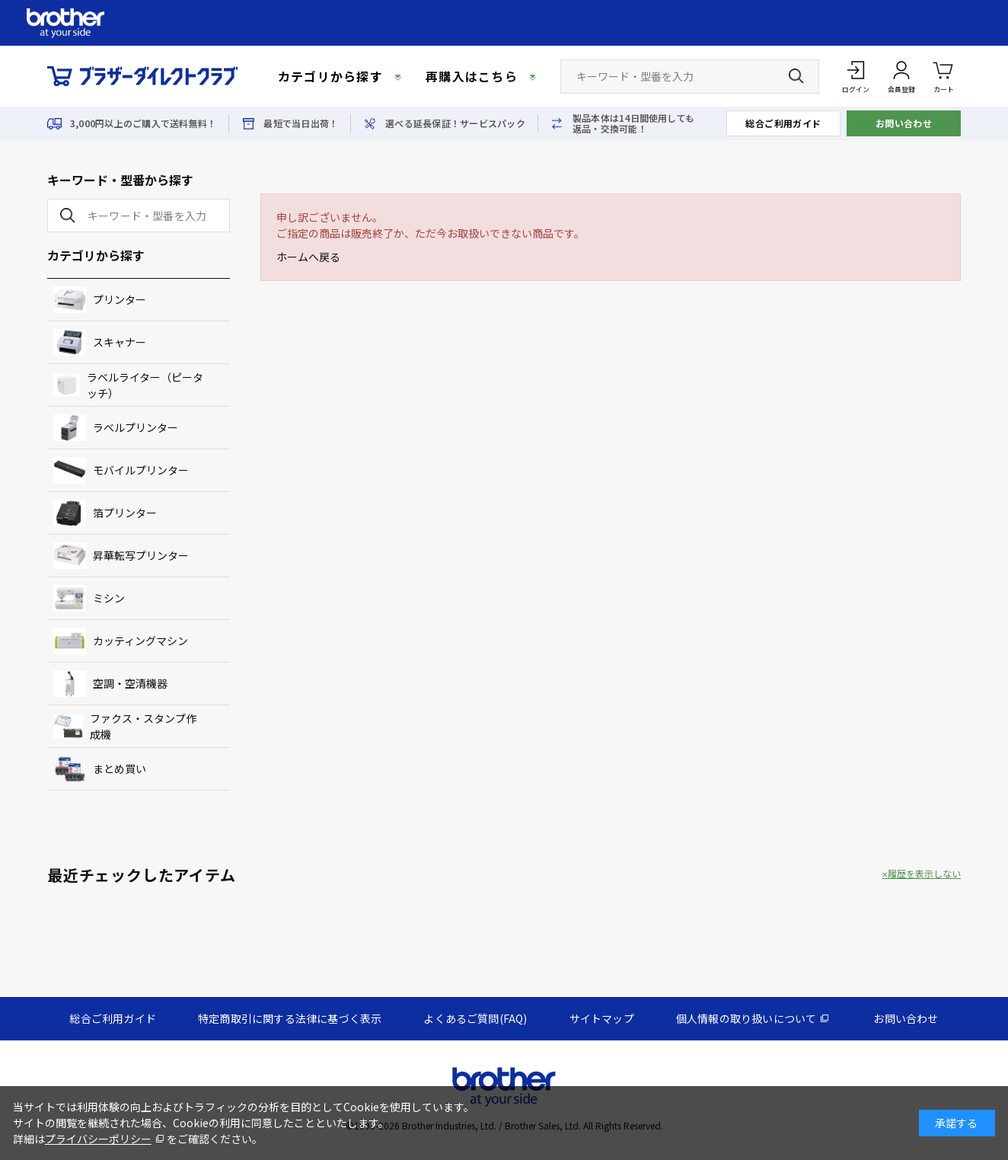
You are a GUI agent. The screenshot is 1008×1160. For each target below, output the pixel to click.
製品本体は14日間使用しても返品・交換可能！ (633, 123)
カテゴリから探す (330, 76)
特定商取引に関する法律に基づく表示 (289, 1018)
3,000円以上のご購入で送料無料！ (143, 123)
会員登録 (901, 89)
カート (943, 75)
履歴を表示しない (924, 873)
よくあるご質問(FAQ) (475, 1018)
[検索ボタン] (796, 76)
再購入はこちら (472, 76)
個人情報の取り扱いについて (746, 1018)
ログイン (855, 89)
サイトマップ (601, 1018)
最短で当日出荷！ (300, 123)
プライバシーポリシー (98, 1138)
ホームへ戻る (308, 256)
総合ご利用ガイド (783, 123)
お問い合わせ (904, 123)
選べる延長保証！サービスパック (455, 123)
